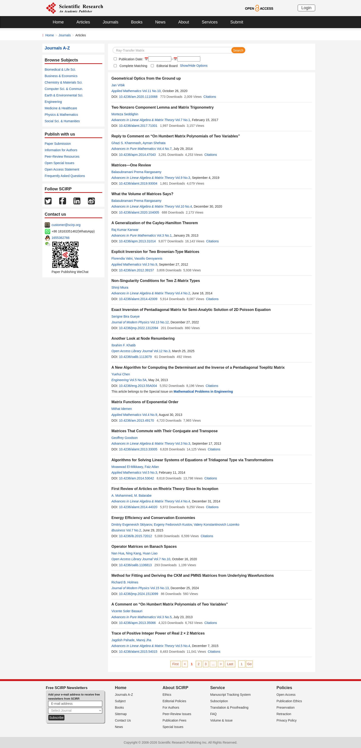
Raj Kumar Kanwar (125, 230)
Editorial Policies (174, 701)
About (183, 22)
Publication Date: (130, 59)
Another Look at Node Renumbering (143, 338)
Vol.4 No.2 (182, 293)
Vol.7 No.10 (162, 559)
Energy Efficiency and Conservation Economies (153, 518)
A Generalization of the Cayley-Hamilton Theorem (154, 223)
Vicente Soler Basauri (126, 611)
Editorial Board (167, 66)
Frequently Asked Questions (65, 176)
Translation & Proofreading (229, 707)
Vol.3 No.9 (149, 264)
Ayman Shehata (154, 143)
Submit (236, 22)
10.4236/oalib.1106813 (135, 565)
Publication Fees (174, 720)
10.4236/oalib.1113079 (135, 357)
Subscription (219, 701)
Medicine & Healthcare (61, 108)
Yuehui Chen (120, 374)
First (175, 664)
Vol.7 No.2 (133, 530)
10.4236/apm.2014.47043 (137, 155)
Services (210, 22)
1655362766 (61, 238)
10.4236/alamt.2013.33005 (138, 449)
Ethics (167, 694)
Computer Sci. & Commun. (64, 89)
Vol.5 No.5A (138, 380)
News (160, 22)
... (213, 664)
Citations (210, 97)
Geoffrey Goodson (124, 438)
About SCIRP (175, 687)
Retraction (284, 714)
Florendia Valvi (122, 258)
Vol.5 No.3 (149, 472)
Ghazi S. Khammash (126, 143)
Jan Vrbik (118, 85)
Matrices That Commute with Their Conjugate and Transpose (164, 431)
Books (137, 22)
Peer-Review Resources (62, 156)
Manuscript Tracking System (230, 694)
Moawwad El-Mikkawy (127, 467)
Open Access (286, 694)
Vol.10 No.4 (183, 206)
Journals (110, 22)
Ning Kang (133, 553)
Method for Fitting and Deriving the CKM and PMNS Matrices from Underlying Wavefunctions (192, 575)
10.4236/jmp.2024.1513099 (138, 594)
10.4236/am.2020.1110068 (138, 97)
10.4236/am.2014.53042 (136, 478)
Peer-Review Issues (177, 714)
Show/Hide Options (193, 65)
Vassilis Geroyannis (148, 258)
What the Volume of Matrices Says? (142, 194)
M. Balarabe (142, 495)
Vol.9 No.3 (182, 178)
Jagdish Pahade (122, 640)
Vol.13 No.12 (159, 322)
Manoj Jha (143, 640)
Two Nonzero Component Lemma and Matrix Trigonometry (162, 107)
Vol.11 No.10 (151, 91)
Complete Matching (133, 66)
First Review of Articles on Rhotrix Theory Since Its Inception (164, 489)
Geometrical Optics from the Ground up (146, 78)
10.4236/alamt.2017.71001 (138, 126)
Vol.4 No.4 (182, 501)
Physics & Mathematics (61, 114)
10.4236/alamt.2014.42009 (138, 299)
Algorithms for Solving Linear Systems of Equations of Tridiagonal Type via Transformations (192, 460)
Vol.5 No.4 (182, 646)
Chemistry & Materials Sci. (63, 82)
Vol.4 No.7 (164, 149)
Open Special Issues (59, 163)
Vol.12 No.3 (162, 351)
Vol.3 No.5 (164, 617)
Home (58, 22)
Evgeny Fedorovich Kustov (173, 524)
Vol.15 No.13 (159, 588)
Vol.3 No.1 (164, 235)
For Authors (171, 707)
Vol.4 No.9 (149, 415)
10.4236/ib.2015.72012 (135, 536)
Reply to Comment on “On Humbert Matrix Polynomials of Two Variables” (175, 136)
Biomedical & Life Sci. (60, 69)
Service (217, 687)
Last (230, 664)
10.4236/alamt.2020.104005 (139, 212)
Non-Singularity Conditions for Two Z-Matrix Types (155, 281)
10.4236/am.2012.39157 (136, 270)
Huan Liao (150, 553)
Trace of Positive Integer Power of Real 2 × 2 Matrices (158, 633)
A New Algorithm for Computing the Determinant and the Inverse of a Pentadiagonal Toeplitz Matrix (198, 367)
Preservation (286, 707)
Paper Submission (58, 143)
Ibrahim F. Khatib (123, 345)
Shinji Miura (119, 287)
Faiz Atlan (152, 467)
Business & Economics (61, 76)
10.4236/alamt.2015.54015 (138, 651)
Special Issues (173, 727)
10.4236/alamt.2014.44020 (138, 507)
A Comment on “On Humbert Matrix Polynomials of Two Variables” (169, 604)
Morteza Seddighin (124, 114)
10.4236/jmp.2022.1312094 (138, 328)
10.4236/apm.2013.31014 (137, 241)
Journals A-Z (124, 694)
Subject (120, 701)
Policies (284, 687)
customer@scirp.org (66, 225)
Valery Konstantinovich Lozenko (216, 524)
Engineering (53, 102)
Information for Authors (61, 150)
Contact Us (123, 720)
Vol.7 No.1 (182, 120)
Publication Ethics (289, 701)
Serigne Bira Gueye (125, 316)
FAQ (213, 714)
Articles (83, 22)
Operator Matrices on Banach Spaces (144, 546)
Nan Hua (117, 553)
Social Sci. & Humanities (62, 121)
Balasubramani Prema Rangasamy (136, 172)
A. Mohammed (121, 495)
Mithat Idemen (121, 409)
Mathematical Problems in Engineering (203, 391)
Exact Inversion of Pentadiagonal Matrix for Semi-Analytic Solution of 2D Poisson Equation (191, 310)
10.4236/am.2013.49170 (136, 420)
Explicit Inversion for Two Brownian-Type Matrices (155, 252)
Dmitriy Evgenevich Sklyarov (131, 524)
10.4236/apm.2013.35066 (137, 623)
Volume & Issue (221, 720)
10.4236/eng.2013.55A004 (138, 386)
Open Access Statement (62, 169)
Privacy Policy (287, 720)
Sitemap (121, 714)
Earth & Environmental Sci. (64, 95)
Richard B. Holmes (124, 582)
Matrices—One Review (131, 165)
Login (306, 8)
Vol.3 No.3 (182, 443)
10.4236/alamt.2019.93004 (138, 183)
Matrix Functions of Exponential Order (144, 402)
